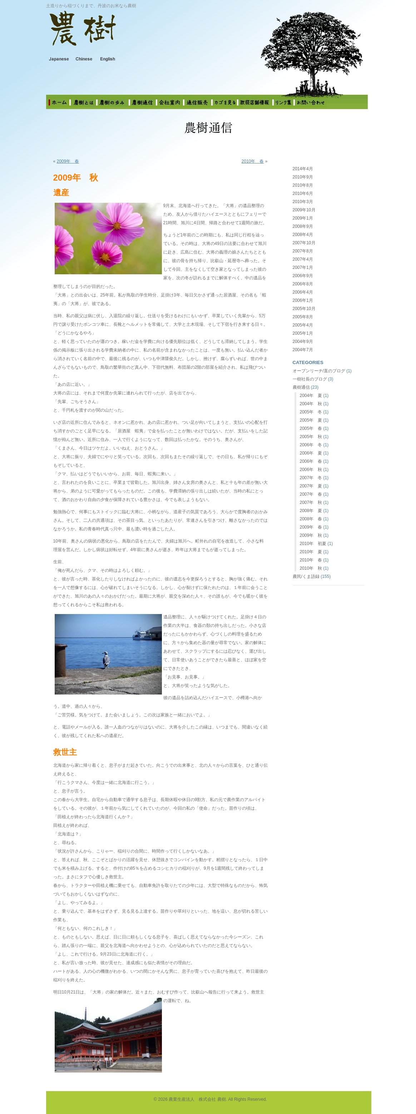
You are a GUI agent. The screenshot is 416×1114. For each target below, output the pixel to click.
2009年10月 (304, 209)
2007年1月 (303, 267)
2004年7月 (303, 349)
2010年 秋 (311, 568)
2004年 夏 (311, 395)
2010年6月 (303, 193)
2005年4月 (303, 325)
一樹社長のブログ (310, 379)
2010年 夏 (311, 551)
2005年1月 (303, 333)
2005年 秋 (311, 436)
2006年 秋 (311, 469)
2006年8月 (303, 283)
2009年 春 (68, 161)
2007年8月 (303, 251)
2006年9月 (303, 275)
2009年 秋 (311, 535)
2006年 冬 (311, 444)
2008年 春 (311, 518)
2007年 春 (311, 494)
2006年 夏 (311, 453)
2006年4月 (303, 292)
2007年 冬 (311, 477)
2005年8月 (303, 316)
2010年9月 (303, 177)
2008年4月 (303, 234)
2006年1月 (303, 300)
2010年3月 (303, 201)
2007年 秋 (311, 502)
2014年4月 (303, 168)
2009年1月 (303, 218)
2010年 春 (253, 161)
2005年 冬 (311, 411)
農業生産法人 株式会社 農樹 (139, 33)
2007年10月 (304, 242)
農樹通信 (301, 387)
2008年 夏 (311, 510)
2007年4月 (303, 259)
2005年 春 (311, 428)
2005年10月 (304, 308)
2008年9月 (303, 226)
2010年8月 (303, 185)
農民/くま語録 (306, 576)
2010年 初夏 (313, 543)
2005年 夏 (311, 420)
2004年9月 (303, 341)
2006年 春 (311, 461)
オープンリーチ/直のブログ (319, 370)
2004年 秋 (311, 403)
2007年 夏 (311, 486)
